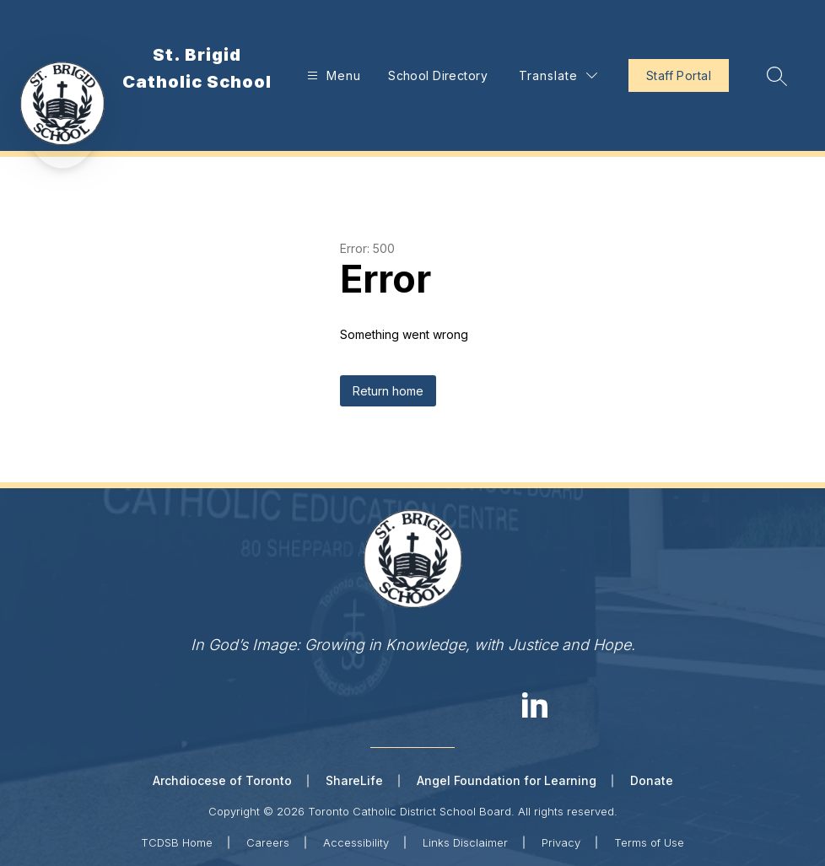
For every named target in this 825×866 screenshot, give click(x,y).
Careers (267, 842)
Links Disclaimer (465, 842)
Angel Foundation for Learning (506, 780)
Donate (651, 780)
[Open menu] (332, 75)
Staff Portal (678, 75)
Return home (388, 391)
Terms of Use (649, 842)
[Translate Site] (558, 75)
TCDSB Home (177, 842)
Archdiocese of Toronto (222, 780)
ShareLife (354, 780)
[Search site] (777, 76)
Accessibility (356, 842)
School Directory (438, 75)
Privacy (561, 842)
